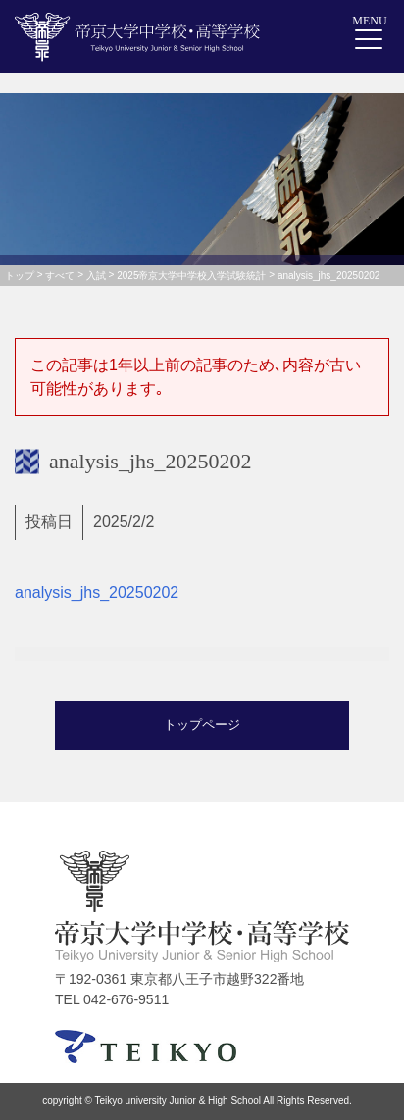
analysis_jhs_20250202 (96, 592)
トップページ (202, 724)
